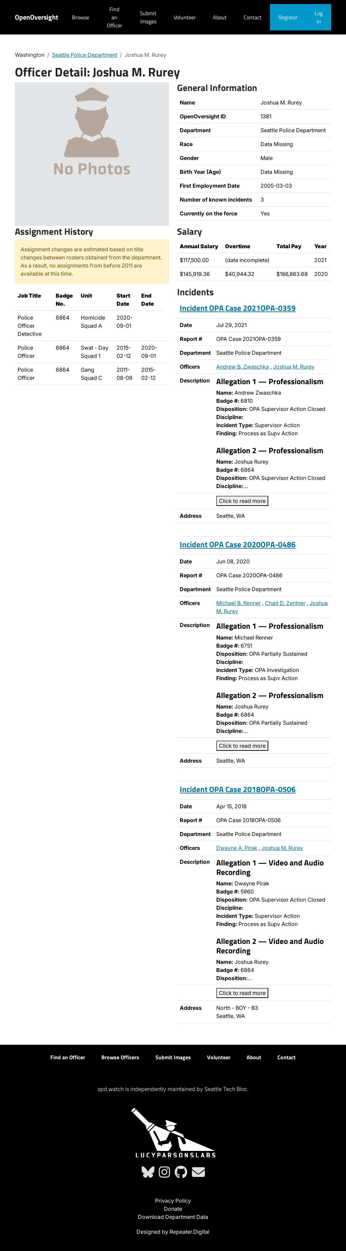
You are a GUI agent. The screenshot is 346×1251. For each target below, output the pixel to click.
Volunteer (185, 17)
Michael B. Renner (238, 603)
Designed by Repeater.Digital (173, 1231)
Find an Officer (114, 17)
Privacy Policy (173, 1200)
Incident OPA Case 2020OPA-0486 (238, 544)
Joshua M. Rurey (294, 366)
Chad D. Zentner (285, 603)
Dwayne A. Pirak (236, 847)
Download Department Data (173, 1216)
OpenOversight (36, 17)
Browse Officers (120, 1057)
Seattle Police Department (84, 54)
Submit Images (148, 17)
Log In (319, 17)
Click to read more (242, 500)
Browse (80, 17)
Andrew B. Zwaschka (242, 366)
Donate (173, 1208)
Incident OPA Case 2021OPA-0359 (238, 308)
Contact (253, 17)
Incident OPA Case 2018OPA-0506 (238, 789)
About (220, 17)
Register (288, 17)
